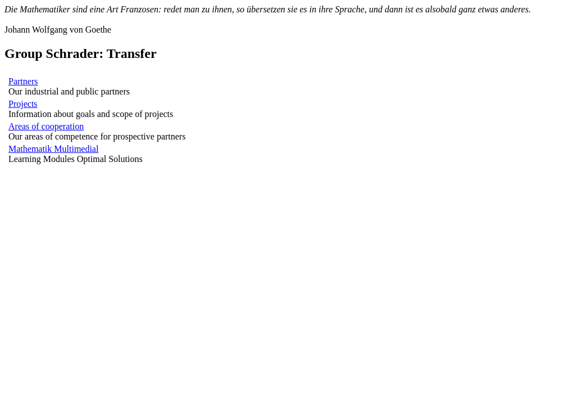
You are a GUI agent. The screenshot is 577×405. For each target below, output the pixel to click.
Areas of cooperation (46, 126)
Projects (23, 104)
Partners (23, 81)
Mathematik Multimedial (53, 149)
